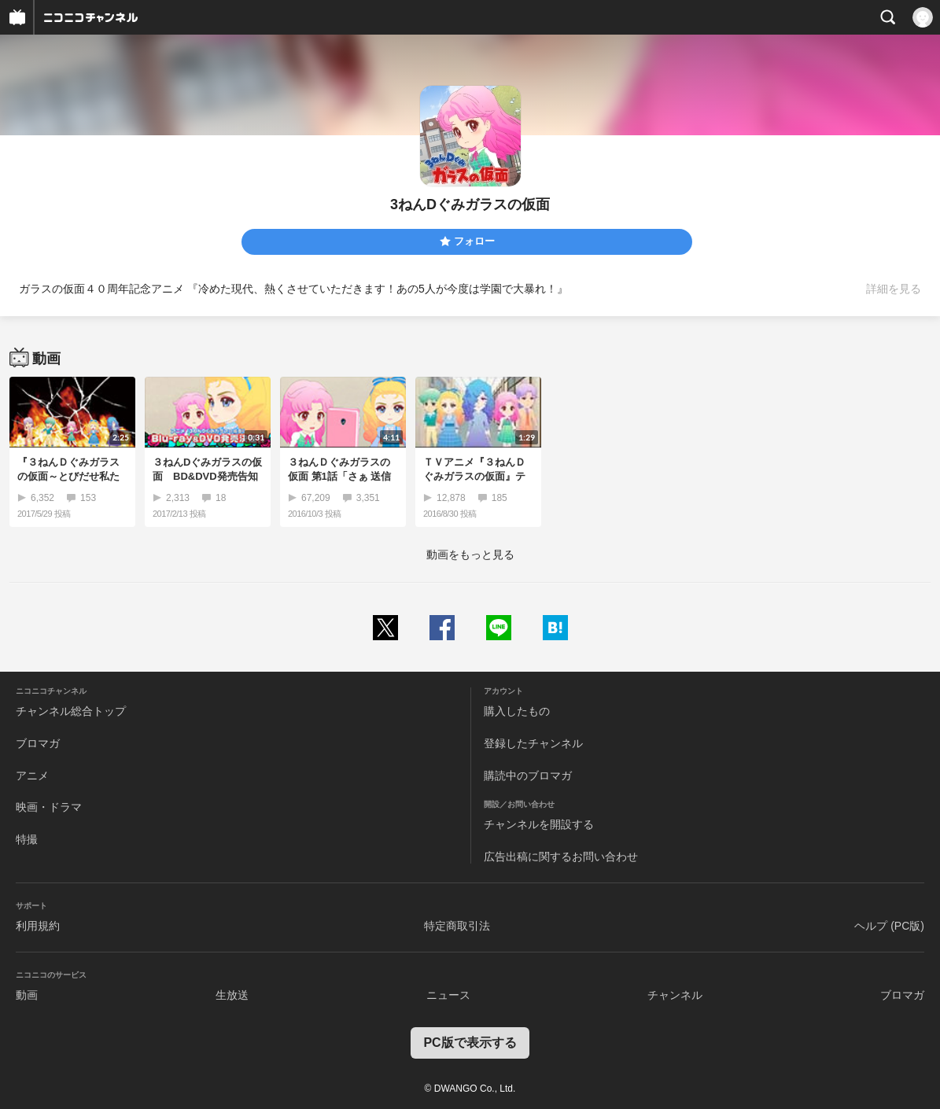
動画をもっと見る (470, 554)
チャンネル (674, 995)
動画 (27, 995)
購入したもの (517, 711)
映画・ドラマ (49, 807)
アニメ (32, 775)
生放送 (232, 995)
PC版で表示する (469, 1042)
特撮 (27, 839)
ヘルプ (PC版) (889, 925)
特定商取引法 (457, 925)
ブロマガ (38, 743)
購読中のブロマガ (528, 775)
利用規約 (38, 925)
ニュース (448, 995)
